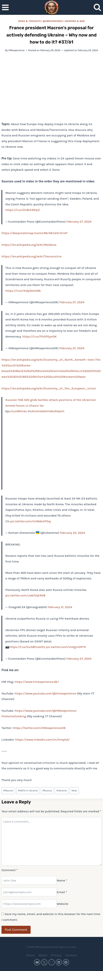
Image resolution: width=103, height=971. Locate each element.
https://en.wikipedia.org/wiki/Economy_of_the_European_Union (48, 388)
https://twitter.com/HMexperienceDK (39, 728)
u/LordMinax (18, 411)
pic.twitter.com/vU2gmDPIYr (66, 647)
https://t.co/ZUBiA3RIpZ (22, 210)
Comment (9, 870)
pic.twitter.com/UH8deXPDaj (30, 521)
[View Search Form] (97, 7)
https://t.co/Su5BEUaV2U (27, 647)
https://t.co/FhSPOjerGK (39, 336)
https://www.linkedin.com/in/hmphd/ (42, 739)
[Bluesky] (51, 962)
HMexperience (16, 50)
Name (62, 880)
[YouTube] (37, 962)
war (74, 790)
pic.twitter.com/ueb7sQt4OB (25, 595)
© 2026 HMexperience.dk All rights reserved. (51, 947)
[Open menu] (5, 7)
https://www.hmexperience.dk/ (37, 682)
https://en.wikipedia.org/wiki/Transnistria (31, 256)
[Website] (29, 903)
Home (30, 955)
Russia (47, 790)
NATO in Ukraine (28, 790)
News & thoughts (29, 21)
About (43, 955)
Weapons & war (75, 21)
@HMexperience (53, 21)
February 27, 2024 (78, 221)
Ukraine (61, 790)
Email (62, 892)
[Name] (29, 880)
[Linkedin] (59, 962)
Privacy (56, 955)
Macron (8, 790)
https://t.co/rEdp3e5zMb (23, 290)
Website (62, 904)
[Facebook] (66, 962)
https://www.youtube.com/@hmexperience (45, 693)
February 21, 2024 (60, 607)
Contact (71, 955)
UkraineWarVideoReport (47, 411)
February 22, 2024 (72, 533)
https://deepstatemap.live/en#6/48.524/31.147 (34, 233)
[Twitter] (44, 962)
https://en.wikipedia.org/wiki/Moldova (28, 245)
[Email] (29, 892)
